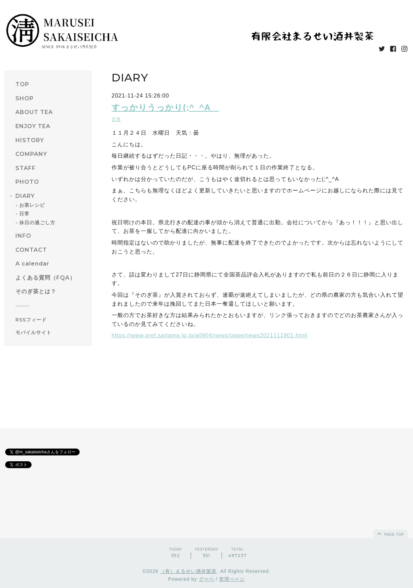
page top (390, 533)
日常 (24, 214)
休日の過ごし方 (37, 222)
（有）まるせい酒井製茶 (188, 571)
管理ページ (232, 579)
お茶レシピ (32, 205)
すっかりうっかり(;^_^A (165, 107)
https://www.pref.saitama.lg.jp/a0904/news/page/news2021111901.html (209, 335)
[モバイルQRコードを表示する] (50, 332)
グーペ (206, 579)
